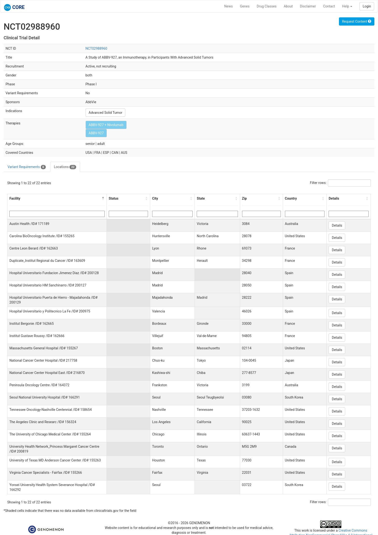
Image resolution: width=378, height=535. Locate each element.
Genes (245, 6)
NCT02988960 (96, 48)
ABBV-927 (96, 133)
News (228, 6)
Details (337, 225)
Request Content (356, 21)
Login (367, 6)
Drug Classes (267, 6)
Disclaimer (308, 6)
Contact (329, 6)
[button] (103, 198)
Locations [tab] (65, 167)
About (288, 6)
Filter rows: (318, 183)
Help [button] (347, 6)
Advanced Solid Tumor (105, 113)
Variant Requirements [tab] (26, 167)
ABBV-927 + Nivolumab (106, 125)
